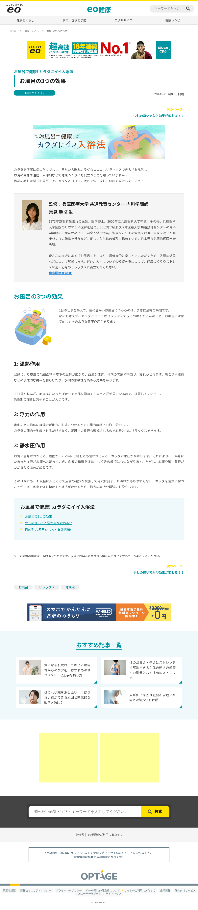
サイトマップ (112, 893)
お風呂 (23, 587)
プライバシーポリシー (71, 890)
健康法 (70, 587)
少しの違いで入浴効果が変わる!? (48, 522)
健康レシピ (172, 20)
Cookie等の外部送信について (102, 890)
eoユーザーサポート (90, 893)
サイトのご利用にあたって (137, 890)
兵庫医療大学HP (60, 272)
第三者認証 (16, 890)
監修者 (79, 834)
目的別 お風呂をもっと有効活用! (48, 529)
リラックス (47, 587)
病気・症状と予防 (74, 20)
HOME (13, 31)
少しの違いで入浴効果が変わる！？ (159, 115)
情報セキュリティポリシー (41, 890)
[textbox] (85, 811)
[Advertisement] (68, 757)
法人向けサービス (178, 890)
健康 (99, 8)
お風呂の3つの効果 (38, 516)
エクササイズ (124, 20)
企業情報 (160, 890)
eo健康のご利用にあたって (105, 834)
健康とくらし (25, 20)
